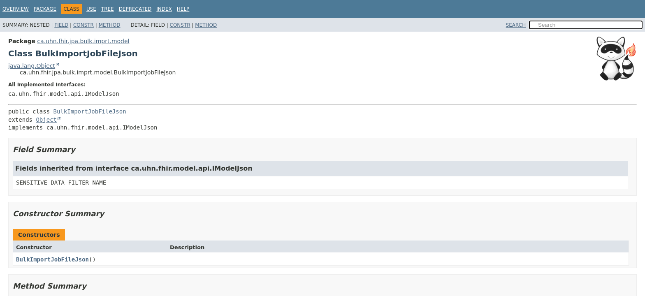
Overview (15, 9)
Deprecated (135, 9)
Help (183, 9)
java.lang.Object (31, 65)
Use (91, 9)
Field (61, 25)
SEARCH (516, 25)
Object (46, 119)
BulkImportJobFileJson (89, 111)
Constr (83, 25)
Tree (107, 9)
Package (45, 9)
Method (110, 25)
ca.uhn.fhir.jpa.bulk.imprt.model (83, 41)
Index (164, 9)
